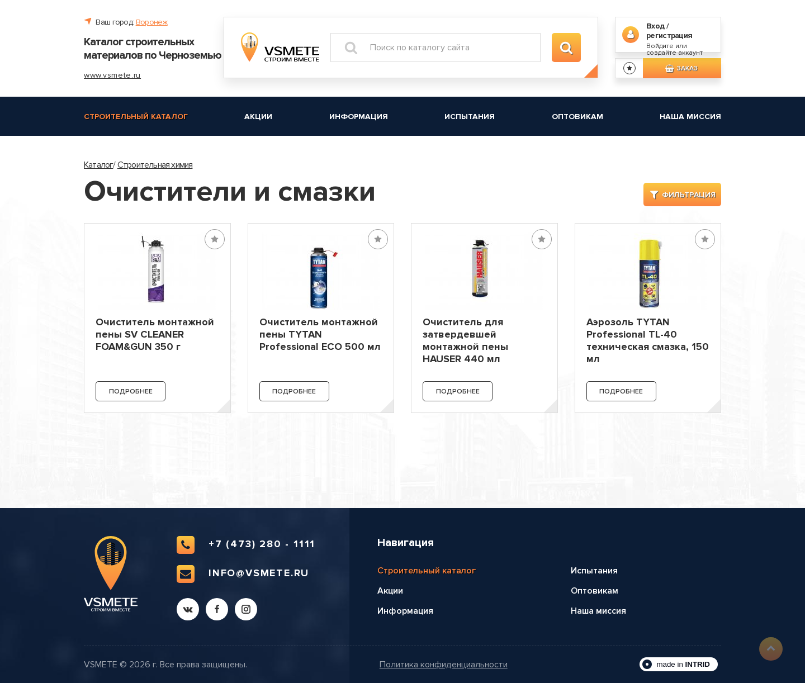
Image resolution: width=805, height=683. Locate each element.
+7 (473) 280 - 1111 (246, 545)
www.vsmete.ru (112, 75)
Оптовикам (577, 116)
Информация (358, 116)
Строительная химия (155, 164)
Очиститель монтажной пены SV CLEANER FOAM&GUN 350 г (155, 334)
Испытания (469, 116)
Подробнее (131, 391)
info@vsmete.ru (243, 574)
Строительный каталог (136, 116)
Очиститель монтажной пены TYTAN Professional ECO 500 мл (320, 334)
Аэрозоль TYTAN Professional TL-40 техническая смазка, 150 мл (647, 340)
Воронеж (152, 22)
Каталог (98, 164)
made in (683, 664)
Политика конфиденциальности (444, 665)
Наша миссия (690, 116)
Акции (258, 116)
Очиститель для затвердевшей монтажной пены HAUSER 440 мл (465, 340)
